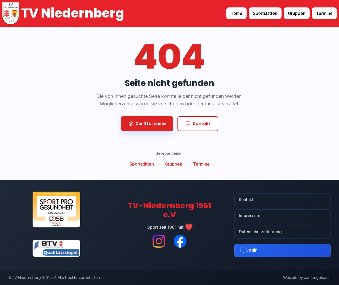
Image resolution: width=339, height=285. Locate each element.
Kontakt (197, 123)
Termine (324, 13)
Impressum (249, 215)
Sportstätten (265, 13)
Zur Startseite (147, 123)
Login (248, 250)
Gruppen (296, 13)
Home (236, 13)
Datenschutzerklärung (260, 231)
